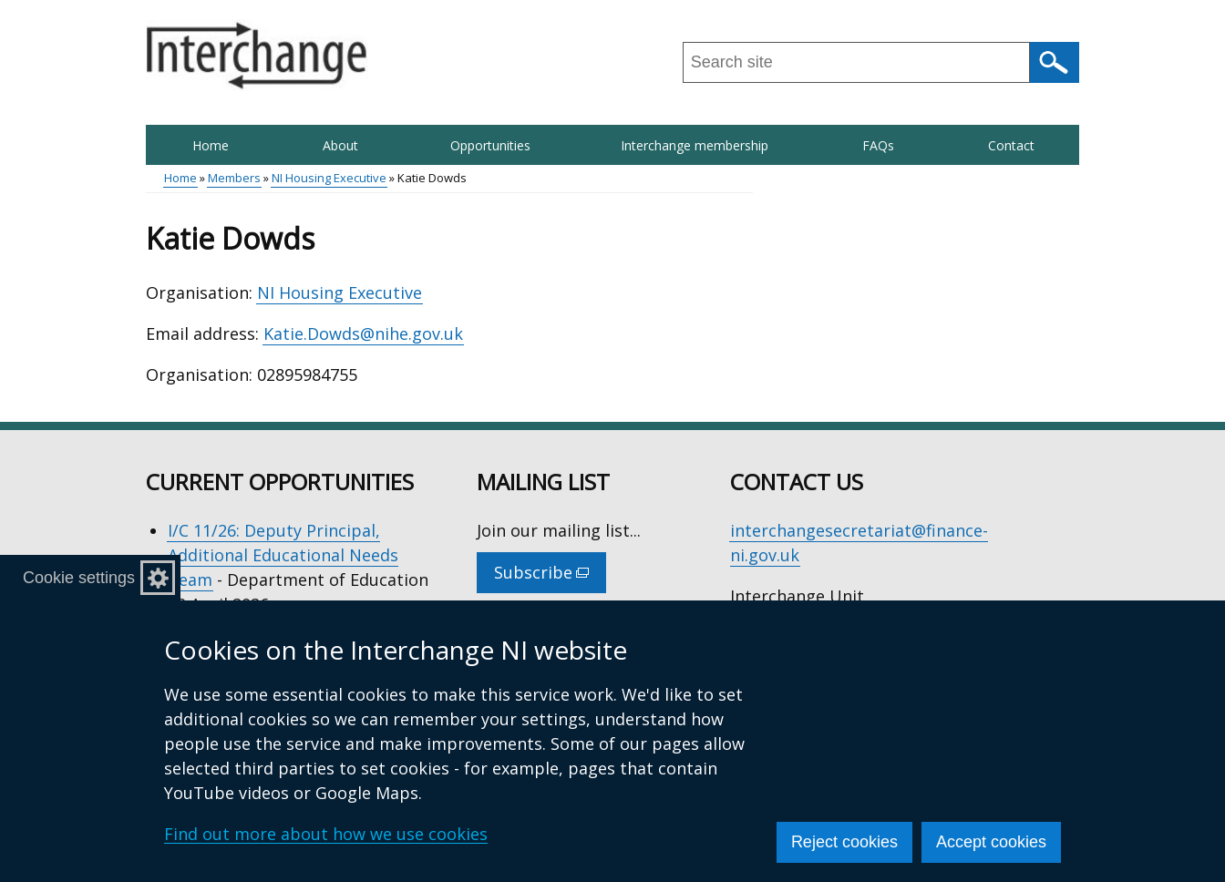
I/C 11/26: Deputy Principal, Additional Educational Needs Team (283, 554)
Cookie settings (79, 578)
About (340, 145)
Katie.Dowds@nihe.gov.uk (363, 333)
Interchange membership (694, 145)
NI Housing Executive (329, 177)
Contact (1011, 145)
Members (234, 177)
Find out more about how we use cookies (326, 834)
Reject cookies (844, 842)
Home (210, 145)
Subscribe (550, 576)
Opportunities (490, 145)
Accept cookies (991, 842)
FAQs (878, 145)
